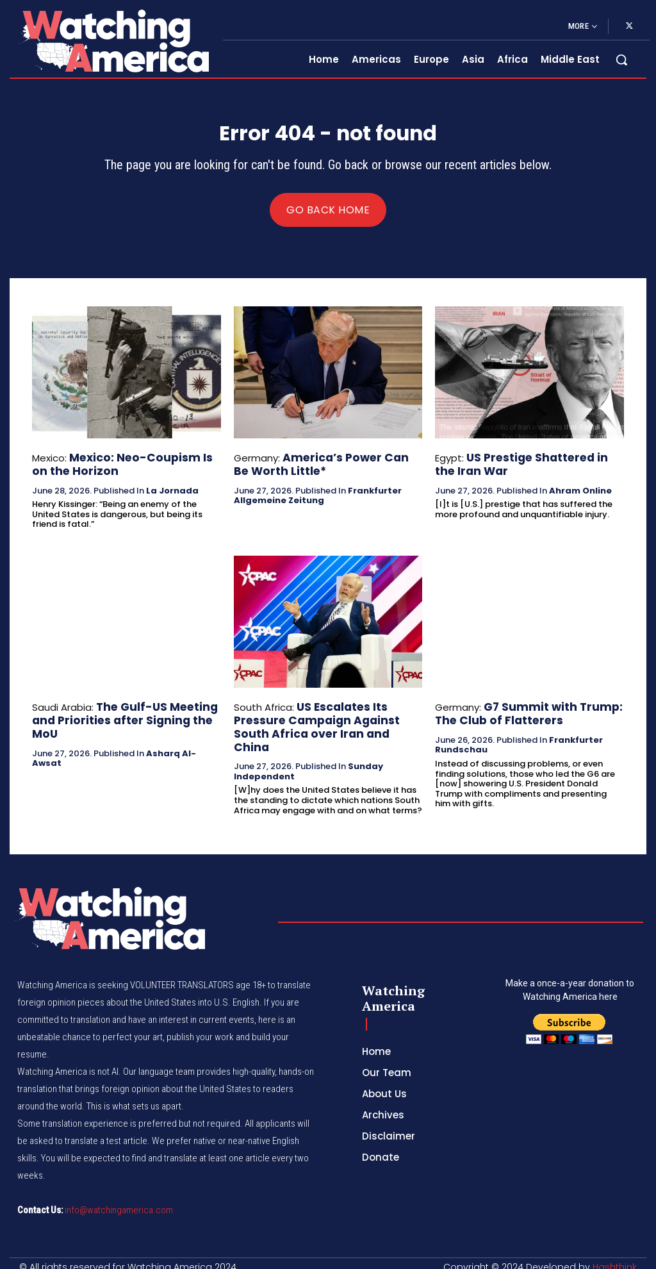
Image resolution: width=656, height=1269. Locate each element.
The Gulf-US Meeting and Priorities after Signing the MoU (122, 713)
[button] (621, 59)
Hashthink (615, 1258)
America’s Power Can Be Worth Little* (320, 466)
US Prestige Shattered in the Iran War (523, 466)
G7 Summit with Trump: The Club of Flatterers (519, 713)
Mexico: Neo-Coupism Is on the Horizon (120, 466)
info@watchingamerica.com (119, 1201)
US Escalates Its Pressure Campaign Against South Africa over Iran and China (323, 719)
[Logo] (113, 41)
